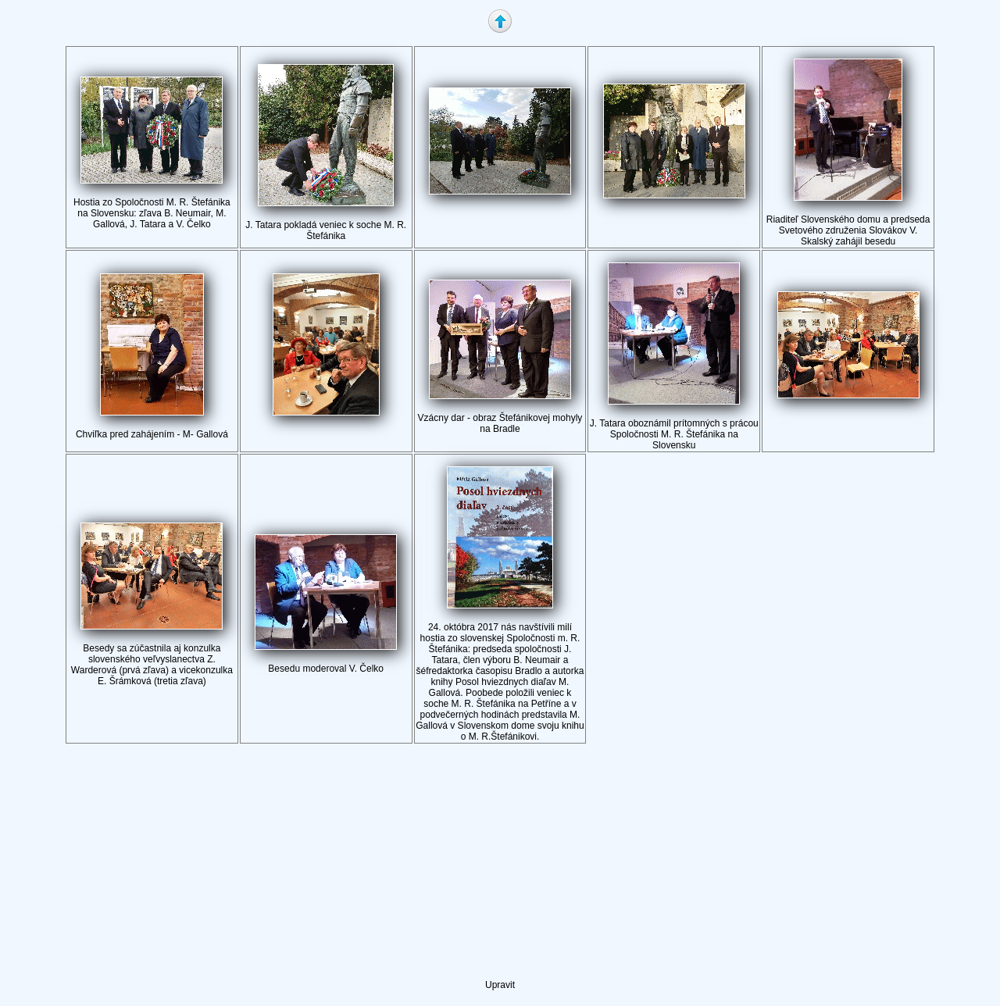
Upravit (500, 984)
